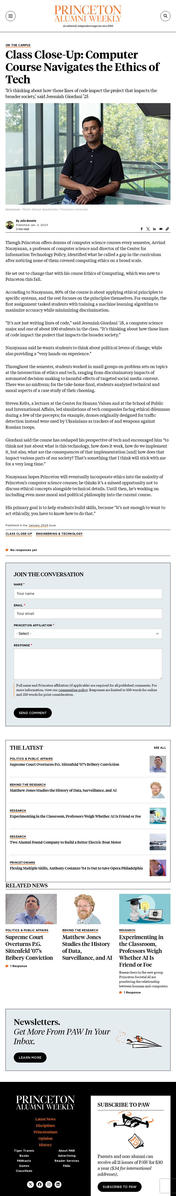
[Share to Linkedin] (154, 229)
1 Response (16, 966)
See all (160, 747)
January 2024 (38, 525)
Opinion (45, 1138)
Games (24, 1166)
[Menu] (11, 16)
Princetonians (22, 862)
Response (22, 645)
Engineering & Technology (59, 533)
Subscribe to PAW (120, 1187)
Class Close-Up (19, 533)
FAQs (66, 1166)
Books (24, 1155)
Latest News (45, 1119)
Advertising (67, 1155)
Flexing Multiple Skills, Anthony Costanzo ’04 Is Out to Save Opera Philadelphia (76, 868)
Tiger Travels (24, 1150)
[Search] (165, 16)
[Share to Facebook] (141, 229)
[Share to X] (148, 229)
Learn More (30, 1057)
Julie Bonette (28, 220)
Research (18, 810)
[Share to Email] (161, 229)
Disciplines (45, 1125)
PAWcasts (24, 1160)
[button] (167, 229)
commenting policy (73, 690)
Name (18, 584)
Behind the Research (28, 784)
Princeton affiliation (33, 625)
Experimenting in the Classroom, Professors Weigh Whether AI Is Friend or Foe (75, 816)
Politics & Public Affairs (31, 758)
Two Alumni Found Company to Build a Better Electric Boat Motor (65, 842)
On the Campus (18, 45)
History (45, 1145)
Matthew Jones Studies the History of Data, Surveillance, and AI (63, 790)
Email (18, 605)
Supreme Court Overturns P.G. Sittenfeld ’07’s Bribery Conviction (64, 764)
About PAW (66, 1150)
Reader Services (67, 1160)
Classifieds (24, 1171)
